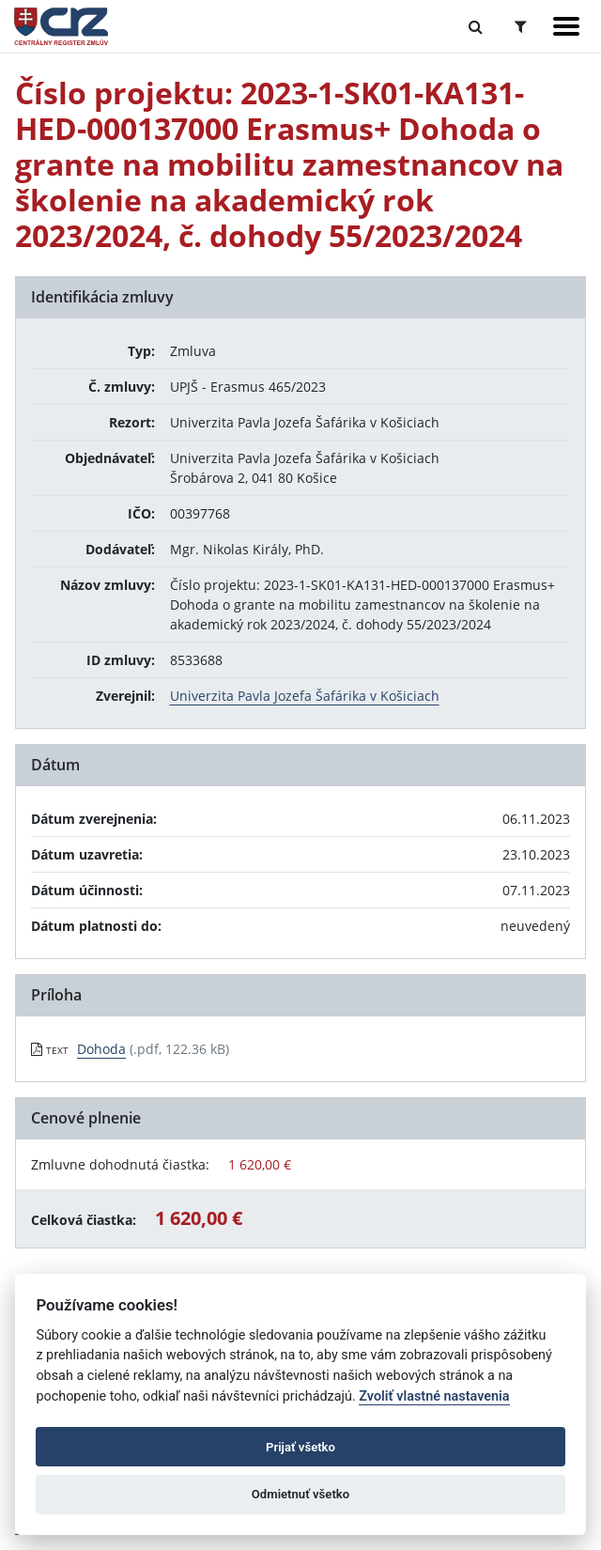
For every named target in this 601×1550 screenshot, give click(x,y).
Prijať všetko (300, 1447)
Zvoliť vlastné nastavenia (434, 1396)
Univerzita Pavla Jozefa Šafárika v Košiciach (304, 696)
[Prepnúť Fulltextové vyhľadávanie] (475, 26)
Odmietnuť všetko (300, 1494)
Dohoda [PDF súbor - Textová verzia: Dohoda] (101, 1049)
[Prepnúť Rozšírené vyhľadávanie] (520, 26)
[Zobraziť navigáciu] (566, 26)
